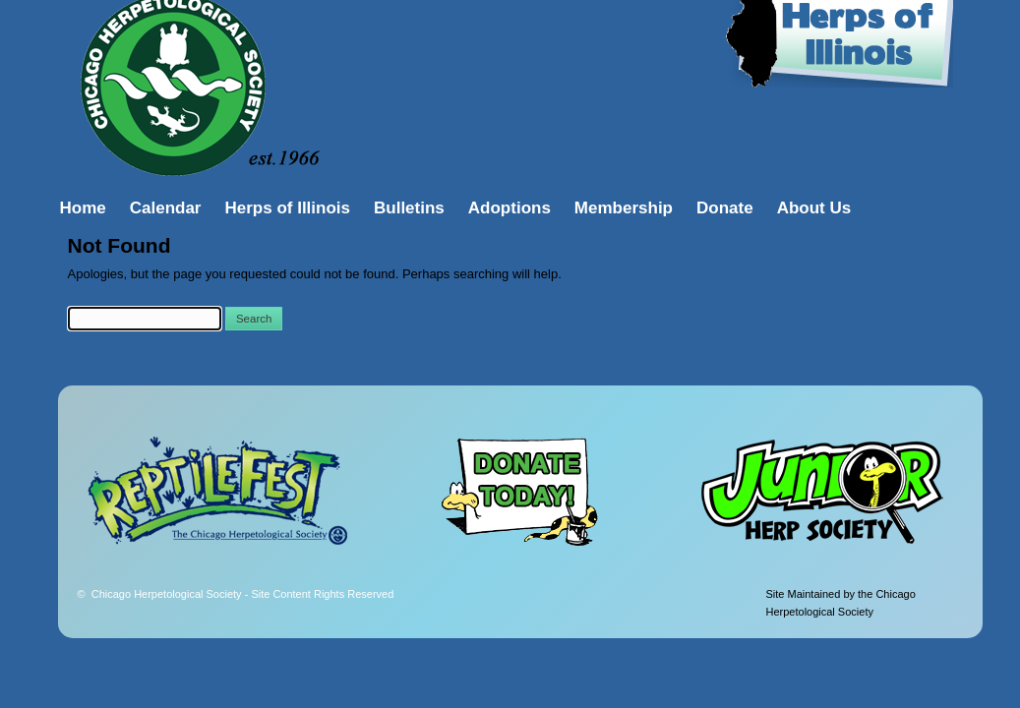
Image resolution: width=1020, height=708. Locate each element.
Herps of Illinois (287, 208)
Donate (724, 208)
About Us (814, 208)
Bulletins (409, 208)
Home (83, 208)
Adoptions (509, 208)
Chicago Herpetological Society (242, 594)
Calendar (166, 208)
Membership (623, 208)
